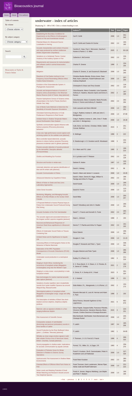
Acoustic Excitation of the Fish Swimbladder (52, 212)
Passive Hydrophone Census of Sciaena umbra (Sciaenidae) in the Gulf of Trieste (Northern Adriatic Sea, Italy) (53, 101)
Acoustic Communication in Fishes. (49, 173)
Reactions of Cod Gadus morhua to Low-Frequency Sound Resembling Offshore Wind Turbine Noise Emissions (52, 78)
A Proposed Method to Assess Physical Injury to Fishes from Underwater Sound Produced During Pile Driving (53, 205)
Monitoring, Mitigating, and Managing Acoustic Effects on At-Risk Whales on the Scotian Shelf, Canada (53, 197)
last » (102, 379)
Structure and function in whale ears (49, 162)
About (14, 15)
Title (38, 30)
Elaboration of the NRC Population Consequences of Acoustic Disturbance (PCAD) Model (53, 251)
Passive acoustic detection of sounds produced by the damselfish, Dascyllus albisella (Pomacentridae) (53, 149)
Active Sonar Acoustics (44, 190)
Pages (125, 30)
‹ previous (70, 379)
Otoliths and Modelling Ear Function (49, 156)
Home (6, 15)
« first (63, 379)
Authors (77, 30)
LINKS (5, 389)
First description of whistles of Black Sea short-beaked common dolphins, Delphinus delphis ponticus (53, 302)
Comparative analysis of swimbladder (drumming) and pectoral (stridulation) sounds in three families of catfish (53, 324)
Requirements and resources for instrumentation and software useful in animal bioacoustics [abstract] (53, 64)
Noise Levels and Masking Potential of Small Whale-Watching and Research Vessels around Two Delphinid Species (53, 372)
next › (96, 379)
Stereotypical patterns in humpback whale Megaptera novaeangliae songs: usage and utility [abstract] (53, 293)
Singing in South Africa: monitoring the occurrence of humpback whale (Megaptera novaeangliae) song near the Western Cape (52, 265)
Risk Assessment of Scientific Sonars (49, 317)
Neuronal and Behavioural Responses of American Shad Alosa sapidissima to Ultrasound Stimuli (53, 225)
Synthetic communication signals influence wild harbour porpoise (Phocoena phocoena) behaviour (53, 127)
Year (112, 30)
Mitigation (40, 71)
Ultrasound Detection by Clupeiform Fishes (51, 178)
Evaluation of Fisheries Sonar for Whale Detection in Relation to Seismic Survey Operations (50, 352)
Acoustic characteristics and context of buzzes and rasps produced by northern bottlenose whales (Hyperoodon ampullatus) (52, 50)
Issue (119, 30)
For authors (23, 15)
